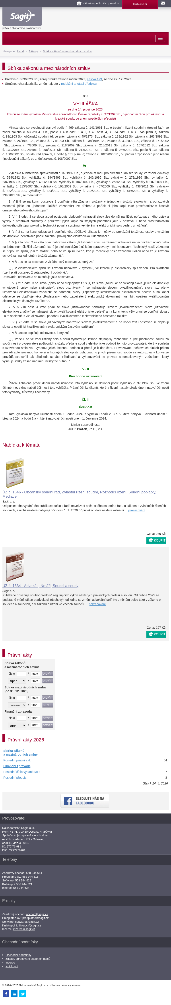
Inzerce (10, 962)
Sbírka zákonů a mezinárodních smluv (67, 51)
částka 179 (94, 79)
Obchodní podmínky (18, 955)
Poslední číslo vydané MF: (21, 772)
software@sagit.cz (27, 921)
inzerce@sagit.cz (24, 929)
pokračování (136, 510)
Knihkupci (12, 966)
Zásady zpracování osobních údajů (28, 958)
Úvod (20, 51)
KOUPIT (159, 540)
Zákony (33, 51)
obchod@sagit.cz (37, 914)
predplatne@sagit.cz (35, 918)
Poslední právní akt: (17, 760)
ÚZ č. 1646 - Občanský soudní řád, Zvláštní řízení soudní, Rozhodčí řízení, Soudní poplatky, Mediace (79, 494)
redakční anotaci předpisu (79, 83)
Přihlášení (140, 4)
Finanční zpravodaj (17, 766)
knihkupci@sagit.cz (28, 925)
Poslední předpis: (15, 777)
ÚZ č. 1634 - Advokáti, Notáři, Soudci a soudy (40, 586)
